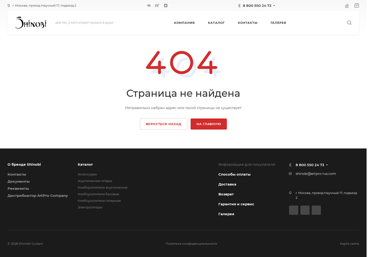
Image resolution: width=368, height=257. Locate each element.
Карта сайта (349, 243)
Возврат (226, 194)
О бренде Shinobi (24, 164)
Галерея (226, 214)
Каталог (85, 164)
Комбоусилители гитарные (99, 200)
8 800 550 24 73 (257, 5)
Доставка (227, 184)
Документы (19, 181)
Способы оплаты (234, 174)
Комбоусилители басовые (98, 194)
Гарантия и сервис (236, 204)
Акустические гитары (95, 181)
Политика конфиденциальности (191, 243)
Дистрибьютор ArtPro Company (38, 195)
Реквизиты (18, 188)
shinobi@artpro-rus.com (316, 174)
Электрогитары (90, 207)
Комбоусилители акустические (102, 187)
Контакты (17, 174)
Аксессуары (87, 174)
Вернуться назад (163, 124)
